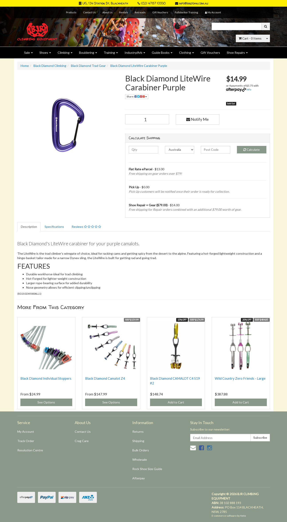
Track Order (25, 441)
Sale (28, 52)
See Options (46, 402)
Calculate (251, 149)
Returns (138, 431)
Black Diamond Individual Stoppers (45, 378)
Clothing (186, 52)
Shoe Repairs (237, 52)
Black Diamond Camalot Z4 (105, 378)
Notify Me (197, 119)
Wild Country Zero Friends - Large (240, 378)
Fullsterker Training (186, 12)
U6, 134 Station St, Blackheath (103, 3)
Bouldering (88, 52)
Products (71, 12)
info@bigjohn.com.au (191, 3)
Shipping (138, 441)
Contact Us (89, 12)
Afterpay (138, 478)
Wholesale (139, 459)
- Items (250, 38)
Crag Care (82, 441)
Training (111, 52)
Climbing (65, 52)
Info (248, 89)
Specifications (54, 226)
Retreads (140, 12)
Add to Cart (176, 402)
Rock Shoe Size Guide (147, 469)
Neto (243, 515)
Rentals (123, 12)
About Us (107, 12)
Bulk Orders (140, 450)
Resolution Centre (30, 450)
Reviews (86, 226)
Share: (137, 96)
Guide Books (162, 52)
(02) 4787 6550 (152, 3)
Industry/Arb (135, 52)
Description (29, 226)
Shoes (45, 52)
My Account (25, 431)
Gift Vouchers (160, 12)
